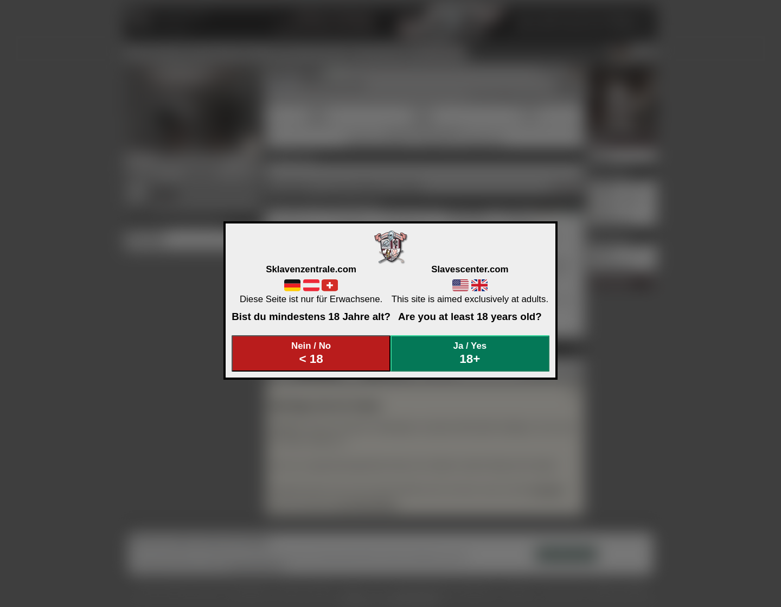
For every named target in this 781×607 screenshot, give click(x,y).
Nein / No (311, 353)
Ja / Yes (470, 353)
